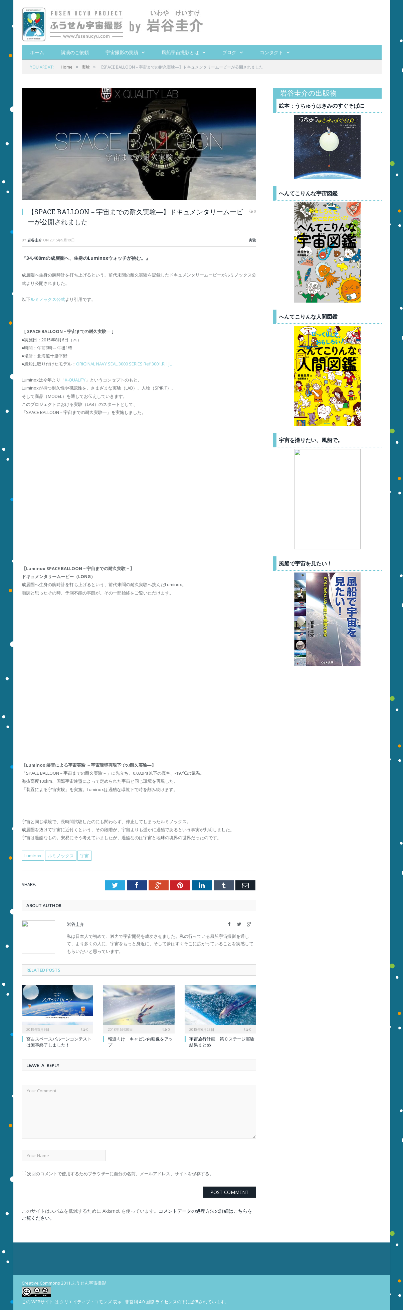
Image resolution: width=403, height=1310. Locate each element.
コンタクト (271, 52)
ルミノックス (61, 856)
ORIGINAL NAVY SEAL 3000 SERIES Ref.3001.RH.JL (124, 364)
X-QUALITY (75, 380)
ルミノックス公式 (47, 299)
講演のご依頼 (75, 52)
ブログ (229, 52)
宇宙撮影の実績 (122, 52)
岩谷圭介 (34, 239)
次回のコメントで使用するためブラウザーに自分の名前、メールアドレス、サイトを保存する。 (120, 1174)
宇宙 (84, 856)
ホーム (37, 52)
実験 (252, 239)
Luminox (32, 856)
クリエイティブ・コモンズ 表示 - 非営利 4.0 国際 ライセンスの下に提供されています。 (144, 1302)
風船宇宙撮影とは (180, 52)
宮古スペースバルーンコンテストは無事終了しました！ (58, 1042)
